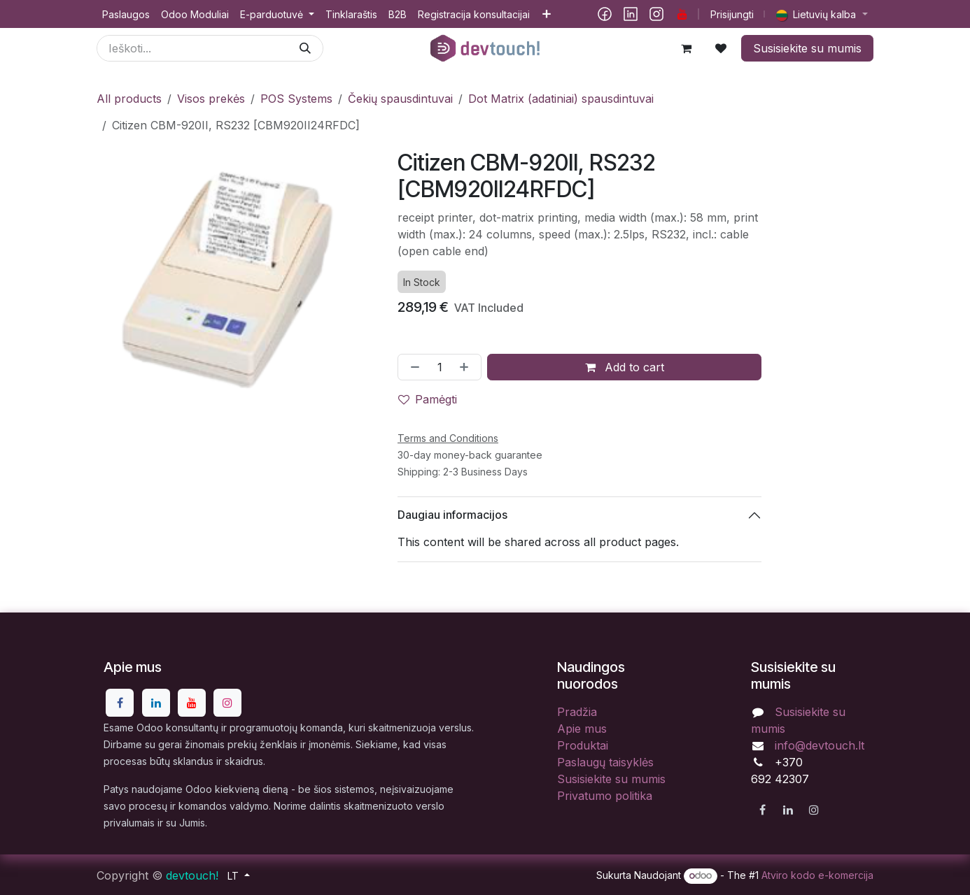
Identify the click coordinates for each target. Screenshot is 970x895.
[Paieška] (305, 48)
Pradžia (577, 712)
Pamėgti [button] (427, 399)
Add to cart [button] (623, 367)
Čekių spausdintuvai (400, 99)
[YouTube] (682, 14)
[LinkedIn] (630, 14)
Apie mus (582, 729)
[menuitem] (126, 14)
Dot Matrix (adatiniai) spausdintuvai (561, 99)
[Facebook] (604, 14)
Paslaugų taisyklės (605, 762)
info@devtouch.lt (819, 745)
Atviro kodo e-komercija (817, 875)
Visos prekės (211, 99)
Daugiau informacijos (452, 515)
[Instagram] (656, 14)
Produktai (582, 745)
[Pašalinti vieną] (412, 367)
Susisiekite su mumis (807, 48)
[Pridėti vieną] (467, 367)
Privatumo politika (604, 796)
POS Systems (296, 99)
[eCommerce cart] (686, 48)
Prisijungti (732, 14)
